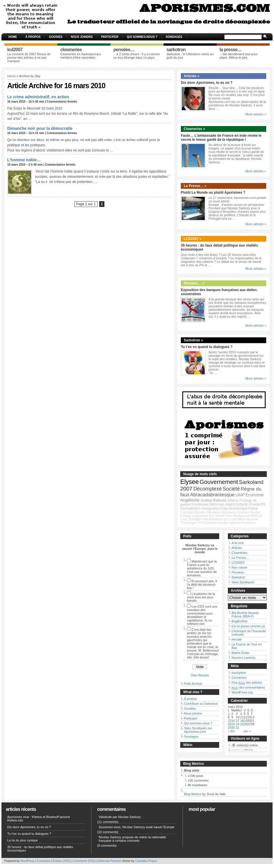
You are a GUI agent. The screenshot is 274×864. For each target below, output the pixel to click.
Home (12, 36)
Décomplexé (207, 489)
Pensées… (239, 572)
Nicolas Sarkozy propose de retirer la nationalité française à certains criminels (132, 838)
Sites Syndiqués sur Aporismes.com (198, 729)
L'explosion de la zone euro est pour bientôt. (201, 597)
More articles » (255, 114)
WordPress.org (242, 692)
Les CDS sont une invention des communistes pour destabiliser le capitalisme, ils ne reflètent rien (202, 615)
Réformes (216, 504)
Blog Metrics (193, 794)
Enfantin (242, 504)
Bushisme (249, 522)
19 (245, 720)
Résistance (229, 512)
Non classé (239, 567)
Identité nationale (229, 522)
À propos (33, 36)
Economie (254, 495)
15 (229, 720)
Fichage (185, 515)
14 (252, 717)
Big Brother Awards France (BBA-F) (245, 614)
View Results (200, 675)
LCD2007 (238, 562)
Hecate (237, 639)
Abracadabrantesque (212, 494)
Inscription (239, 672)
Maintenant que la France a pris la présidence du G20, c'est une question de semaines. (202, 568)
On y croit (230, 519)
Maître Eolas (240, 652)
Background (241, 515)
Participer (110, 36)
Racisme (252, 519)
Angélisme (189, 500)
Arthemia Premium (110, 861)
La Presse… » (195, 186)
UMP (240, 495)
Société (231, 489)
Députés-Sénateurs (207, 512)
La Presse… (240, 557)
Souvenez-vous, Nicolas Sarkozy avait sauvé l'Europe (136, 827)
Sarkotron (238, 577)
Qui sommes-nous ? (142, 36)
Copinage (187, 512)
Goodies (56, 36)
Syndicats (210, 522)
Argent (230, 504)
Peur (229, 515)
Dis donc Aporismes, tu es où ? (206, 83)
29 (229, 727)
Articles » (191, 76)
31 (237, 727)
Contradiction (190, 508)
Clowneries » (194, 129)
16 (233, 720)
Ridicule (219, 500)
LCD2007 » (192, 239)
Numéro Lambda (243, 657)
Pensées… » (194, 283)
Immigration (210, 508)
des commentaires (248, 687)
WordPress (27, 861)
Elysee (189, 481)
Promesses (200, 504)
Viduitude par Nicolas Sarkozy (120, 817)
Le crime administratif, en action (38, 97)
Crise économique (233, 508)
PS (263, 504)
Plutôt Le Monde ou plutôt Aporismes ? (213, 192)
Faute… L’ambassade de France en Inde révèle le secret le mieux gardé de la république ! (221, 138)
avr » (247, 731)
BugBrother (240, 621)
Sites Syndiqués (243, 582)
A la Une (238, 543)
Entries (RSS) (62, 861)
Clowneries (239, 552)
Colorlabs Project (146, 861)
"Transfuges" (189, 522)
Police (253, 508)
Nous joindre (82, 36)
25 (242, 724)
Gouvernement (219, 482)
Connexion (239, 677)
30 (233, 727)
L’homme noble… (24, 160)
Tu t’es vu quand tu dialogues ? (206, 347)
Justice (206, 500)
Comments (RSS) (84, 861)
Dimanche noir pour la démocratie (39, 128)
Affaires (233, 500)
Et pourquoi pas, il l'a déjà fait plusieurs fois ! (202, 584)
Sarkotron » (193, 340)
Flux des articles (247, 682)
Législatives (200, 515)
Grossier (243, 512)
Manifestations (213, 519)
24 (237, 724)
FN (201, 522)
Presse (254, 504)
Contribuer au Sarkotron (201, 703)
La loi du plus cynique (22, 840)
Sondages (174, 36)
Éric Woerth (217, 515)
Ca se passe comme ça (248, 626)
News (242, 519)
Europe (255, 512)
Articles (237, 548)
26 (245, 724)
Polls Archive (193, 683)
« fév (231, 731)
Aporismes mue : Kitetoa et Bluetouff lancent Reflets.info (38, 818)
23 (233, 724)
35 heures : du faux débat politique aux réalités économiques (40, 848)
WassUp (248, 749)
